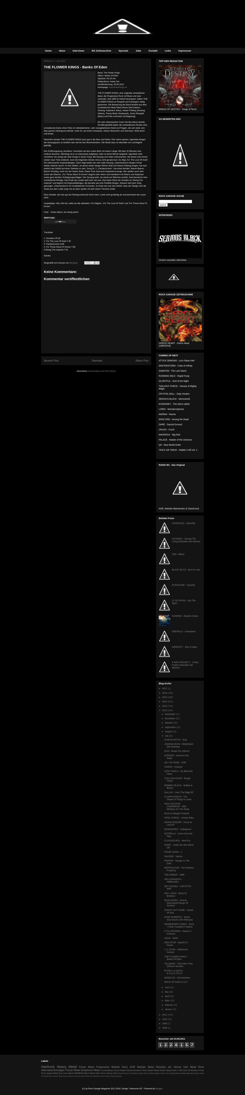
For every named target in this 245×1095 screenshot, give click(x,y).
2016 (165, 693)
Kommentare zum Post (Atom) (102, 371)
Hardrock (48, 1067)
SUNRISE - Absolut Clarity (185, 616)
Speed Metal (52, 1073)
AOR (132, 1067)
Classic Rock (143, 1073)
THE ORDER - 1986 (174, 874)
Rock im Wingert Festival (176, 813)
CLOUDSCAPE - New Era (177, 840)
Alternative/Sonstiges (53, 1070)
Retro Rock (100, 1073)
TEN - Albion (178, 554)
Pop (60, 1073)
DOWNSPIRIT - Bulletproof (177, 829)
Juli (167, 736)
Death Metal (153, 1070)
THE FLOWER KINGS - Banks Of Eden (176, 958)
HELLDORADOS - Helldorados (173, 880)
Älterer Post (142, 360)
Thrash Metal (72, 1070)
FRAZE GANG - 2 (173, 852)
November (170, 718)
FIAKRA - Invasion (173, 767)
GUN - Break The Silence (176, 751)
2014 (165, 701)
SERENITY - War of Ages (184, 647)
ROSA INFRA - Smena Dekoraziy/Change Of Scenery (176, 903)
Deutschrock (124, 1073)
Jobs (138, 50)
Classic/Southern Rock (136, 1070)
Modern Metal (110, 1076)
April (167, 996)
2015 (165, 697)
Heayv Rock (199, 1073)
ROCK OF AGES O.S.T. (176, 982)
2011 (165, 1014)
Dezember (170, 714)
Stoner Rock (112, 1073)
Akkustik (189, 1073)
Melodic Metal (145, 1067)
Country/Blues (107, 1070)
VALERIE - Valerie (173, 856)
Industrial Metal (79, 1076)
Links (168, 50)
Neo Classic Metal (56, 1076)
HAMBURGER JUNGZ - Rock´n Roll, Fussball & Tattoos (179, 925)
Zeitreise (118, 1076)
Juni (167, 987)
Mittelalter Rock (98, 1076)
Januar (168, 1009)
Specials (123, 50)
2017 (165, 688)
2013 (165, 706)
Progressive (102, 1067)
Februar (169, 1005)
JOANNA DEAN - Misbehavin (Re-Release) (178, 745)
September (170, 727)
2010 (165, 1019)
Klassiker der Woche (168, 1067)
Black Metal (89, 1073)
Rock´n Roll (177, 1070)
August (168, 731)
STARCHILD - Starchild (183, 523)
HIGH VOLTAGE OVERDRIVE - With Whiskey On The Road (176, 806)
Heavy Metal (67, 1067)
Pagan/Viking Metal (178, 1073)
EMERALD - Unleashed (183, 631)
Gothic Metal (165, 1070)
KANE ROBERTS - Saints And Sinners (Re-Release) (178, 918)
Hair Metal (189, 1067)
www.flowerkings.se (118, 87)
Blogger (158, 1088)
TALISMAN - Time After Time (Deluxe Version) (178, 965)
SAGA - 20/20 (171, 938)
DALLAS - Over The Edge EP (178, 792)
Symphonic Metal (90, 1070)
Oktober (169, 722)
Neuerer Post (51, 360)
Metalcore (89, 1076)
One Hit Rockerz (190, 1070)
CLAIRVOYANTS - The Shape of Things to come (177, 798)
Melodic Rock (119, 1067)
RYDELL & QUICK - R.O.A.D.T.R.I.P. (174, 972)
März (167, 1000)
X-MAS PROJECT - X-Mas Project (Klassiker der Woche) (185, 665)
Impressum (184, 50)
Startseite (97, 360)
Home (48, 50)
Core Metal (68, 1073)
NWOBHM (79, 1073)
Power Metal (86, 1067)
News (62, 50)
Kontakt (152, 50)
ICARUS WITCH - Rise (175, 739)
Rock (201, 1067)
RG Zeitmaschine (101, 50)
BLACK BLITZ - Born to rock (186, 569)
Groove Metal (68, 1076)
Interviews (78, 50)
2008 (165, 1028)
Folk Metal (45, 1076)
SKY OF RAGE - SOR (175, 762)
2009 (165, 1023)
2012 (165, 710)
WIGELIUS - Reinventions (177, 977)
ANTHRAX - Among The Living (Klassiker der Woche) (186, 540)
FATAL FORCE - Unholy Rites (179, 817)
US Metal (133, 1073)
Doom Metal (119, 1070)
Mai (167, 992)
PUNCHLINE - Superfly (183, 585)
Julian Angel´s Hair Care (159, 1073)
